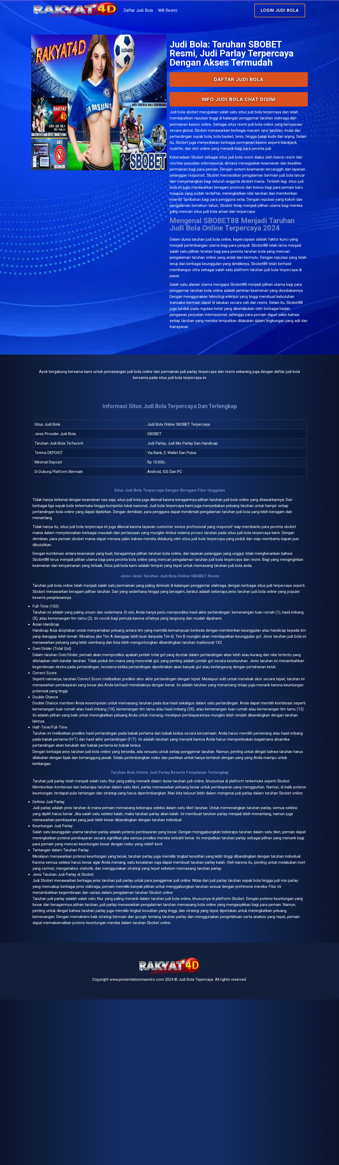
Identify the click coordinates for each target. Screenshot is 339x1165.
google (96, 1077)
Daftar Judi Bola (167, 10)
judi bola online (220, 310)
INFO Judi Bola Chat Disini (229, 126)
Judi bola (178, 138)
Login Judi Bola (260, 10)
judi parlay (75, 904)
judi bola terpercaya (108, 615)
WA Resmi (197, 10)
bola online (83, 682)
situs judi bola (235, 198)
